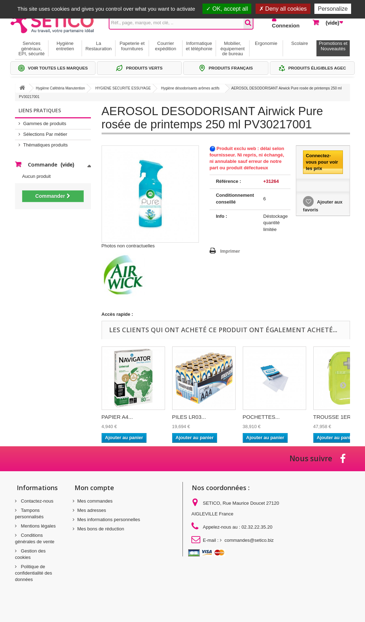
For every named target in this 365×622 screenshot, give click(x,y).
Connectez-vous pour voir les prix (322, 162)
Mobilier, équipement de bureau (233, 48)
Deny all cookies (283, 9)
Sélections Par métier (45, 134)
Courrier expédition (165, 46)
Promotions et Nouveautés (333, 46)
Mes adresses (91, 510)
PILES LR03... (189, 417)
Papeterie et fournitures (131, 46)
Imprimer (230, 251)
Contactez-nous (36, 501)
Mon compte (94, 487)
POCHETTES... (261, 417)
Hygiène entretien (65, 46)
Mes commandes (95, 501)
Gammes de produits (44, 123)
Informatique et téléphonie (199, 46)
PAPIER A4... (117, 417)
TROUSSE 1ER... (334, 417)
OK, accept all (227, 9)
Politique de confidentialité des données (33, 573)
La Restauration (99, 46)
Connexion (286, 25)
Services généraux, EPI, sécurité (32, 48)
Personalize (333, 9)
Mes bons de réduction (100, 528)
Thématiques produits (45, 145)
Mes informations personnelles (108, 519)
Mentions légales (38, 526)
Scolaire (299, 43)
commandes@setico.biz (249, 540)
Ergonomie (266, 43)
